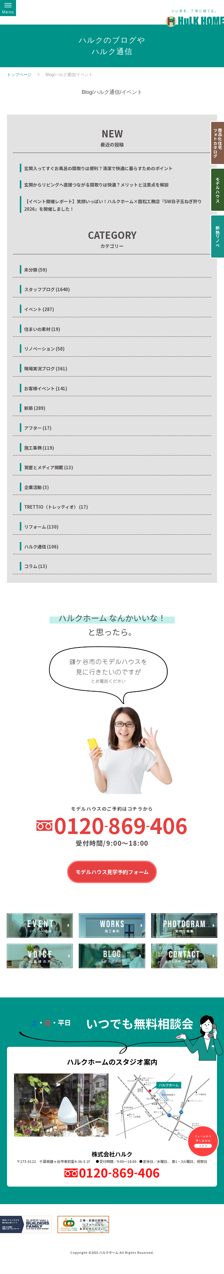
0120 (121, 825)
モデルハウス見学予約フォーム (112, 872)
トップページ (19, 74)
